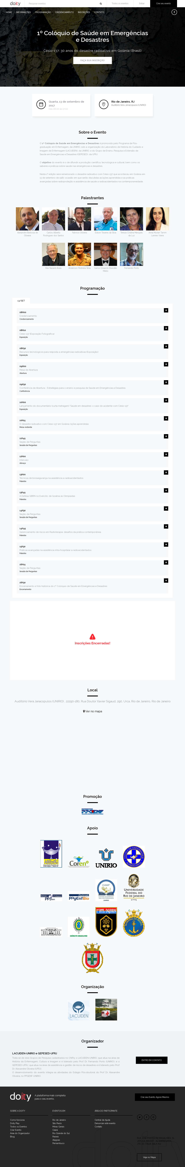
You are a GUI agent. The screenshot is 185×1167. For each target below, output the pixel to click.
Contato (99, 12)
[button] (166, 310)
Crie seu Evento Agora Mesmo (155, 1097)
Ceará (55, 1130)
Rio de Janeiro (59, 1120)
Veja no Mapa (149, 1157)
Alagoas (56, 1140)
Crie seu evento (163, 3)
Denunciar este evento (105, 1123)
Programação (43, 12)
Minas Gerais (58, 1126)
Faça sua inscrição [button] (93, 60)
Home (9, 12)
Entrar (142, 3)
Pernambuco (58, 1143)
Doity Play (15, 1123)
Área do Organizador (20, 1133)
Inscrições (84, 12)
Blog (12, 1136)
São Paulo (57, 1123)
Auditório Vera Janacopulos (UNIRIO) (128, 105)
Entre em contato (152, 1060)
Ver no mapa (92, 711)
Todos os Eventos (18, 1126)
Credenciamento (64, 12)
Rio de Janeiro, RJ (123, 101)
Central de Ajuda (102, 1120)
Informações (23, 12)
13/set (21, 301)
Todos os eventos (120, 3)
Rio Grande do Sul (61, 1133)
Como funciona (17, 1120)
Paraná (55, 1136)
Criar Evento (15, 1130)
